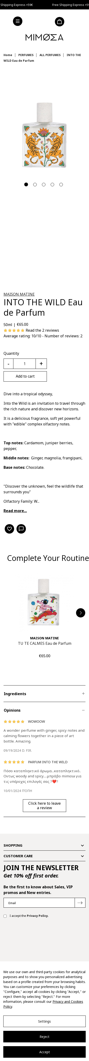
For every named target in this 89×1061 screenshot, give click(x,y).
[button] (80, 613)
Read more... (15, 510)
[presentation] (39, 937)
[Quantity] (24, 364)
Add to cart (25, 376)
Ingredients (15, 693)
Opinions (12, 710)
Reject (44, 1036)
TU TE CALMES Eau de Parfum (44, 643)
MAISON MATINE (19, 294)
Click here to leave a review (44, 805)
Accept (44, 1052)
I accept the (26, 916)
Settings (44, 1021)
